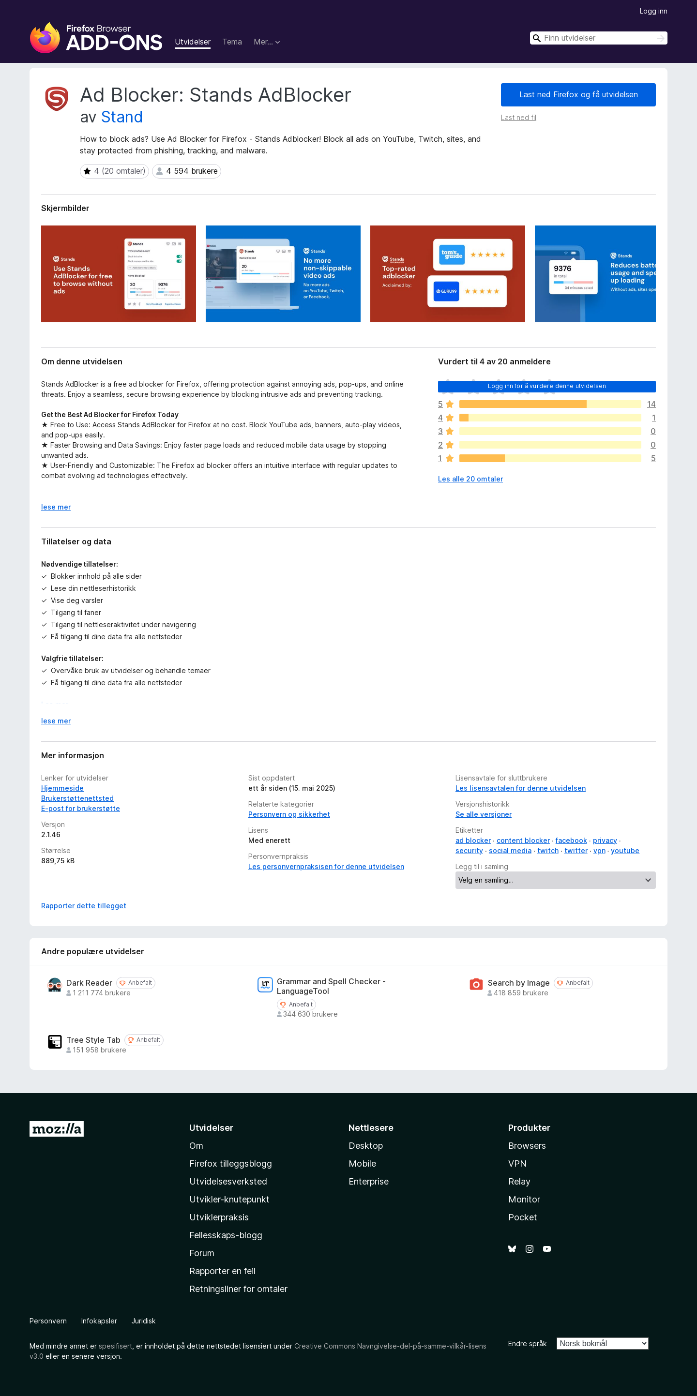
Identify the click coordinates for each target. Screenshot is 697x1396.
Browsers (527, 1146)
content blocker (523, 840)
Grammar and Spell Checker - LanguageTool (331, 986)
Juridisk (144, 1321)
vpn (599, 850)
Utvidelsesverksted (228, 1181)
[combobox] (598, 38)
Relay (519, 1181)
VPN (517, 1163)
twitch (548, 850)
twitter (576, 850)
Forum (201, 1253)
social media (510, 850)
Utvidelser (193, 41)
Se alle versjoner (483, 814)
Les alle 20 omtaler (470, 479)
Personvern (48, 1321)
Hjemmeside (62, 788)
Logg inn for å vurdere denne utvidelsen (547, 386)
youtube (625, 850)
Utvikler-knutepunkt (229, 1199)
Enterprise (368, 1181)
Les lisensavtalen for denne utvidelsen (520, 788)
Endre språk (527, 1343)
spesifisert (115, 1346)
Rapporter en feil (222, 1271)
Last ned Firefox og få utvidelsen (578, 94)
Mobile (362, 1163)
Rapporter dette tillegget (83, 905)
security (469, 850)
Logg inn (653, 11)
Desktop (365, 1146)
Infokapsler (99, 1321)
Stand (122, 116)
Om (196, 1146)
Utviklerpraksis (219, 1217)
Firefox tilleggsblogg (230, 1163)
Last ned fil (518, 117)
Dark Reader (89, 983)
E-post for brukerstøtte (80, 808)
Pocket (522, 1217)
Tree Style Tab (93, 1040)
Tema (232, 41)
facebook (571, 840)
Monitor (524, 1199)
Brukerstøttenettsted (77, 798)
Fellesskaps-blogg (225, 1235)
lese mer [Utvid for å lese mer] (56, 507)
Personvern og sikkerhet (289, 814)
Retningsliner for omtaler (238, 1289)
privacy (605, 840)
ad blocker (473, 840)
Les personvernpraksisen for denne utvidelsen (326, 866)
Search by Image (519, 983)
